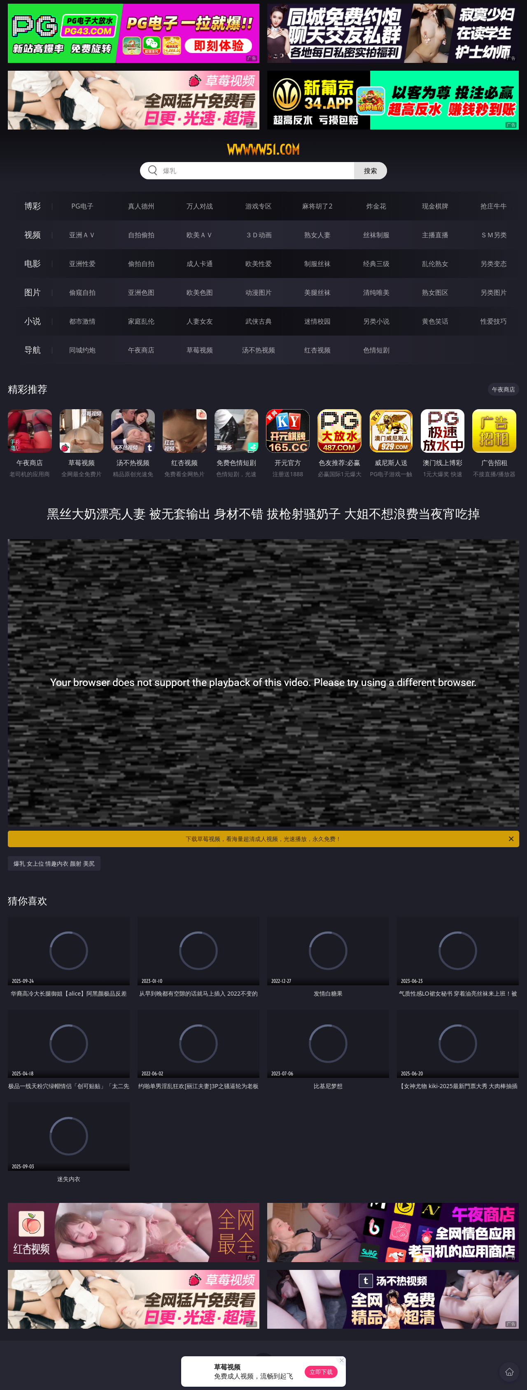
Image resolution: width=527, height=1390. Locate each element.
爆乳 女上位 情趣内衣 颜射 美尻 (54, 863)
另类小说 (376, 321)
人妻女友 (200, 321)
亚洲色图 (141, 292)
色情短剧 (376, 349)
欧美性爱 (258, 263)
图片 (32, 292)
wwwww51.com (263, 149)
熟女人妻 (317, 234)
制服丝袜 (317, 263)
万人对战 (200, 206)
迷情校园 (317, 321)
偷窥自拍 (82, 292)
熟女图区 (435, 292)
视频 (32, 234)
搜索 (370, 170)
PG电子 (82, 206)
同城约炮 (82, 349)
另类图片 (493, 292)
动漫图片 (258, 292)
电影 (32, 263)
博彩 (32, 205)
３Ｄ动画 (258, 234)
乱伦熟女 (435, 263)
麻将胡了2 (317, 206)
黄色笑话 (435, 321)
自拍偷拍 (141, 234)
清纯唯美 (376, 292)
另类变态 (493, 263)
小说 (32, 321)
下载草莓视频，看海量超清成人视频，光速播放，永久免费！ (350, 839)
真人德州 (141, 206)
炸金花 (376, 206)
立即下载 (321, 1372)
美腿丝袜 (317, 292)
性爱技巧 (493, 321)
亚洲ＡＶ (82, 234)
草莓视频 (200, 349)
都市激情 (82, 321)
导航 (32, 349)
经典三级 (376, 263)
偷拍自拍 (141, 263)
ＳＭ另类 (493, 234)
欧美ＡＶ (200, 234)
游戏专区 (258, 206)
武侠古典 (258, 321)
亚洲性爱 (82, 263)
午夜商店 (141, 349)
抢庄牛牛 (493, 206)
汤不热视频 (258, 349)
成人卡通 (200, 263)
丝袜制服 (376, 234)
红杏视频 (317, 349)
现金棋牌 (435, 206)
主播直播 (435, 234)
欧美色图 (200, 292)
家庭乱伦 (141, 321)
